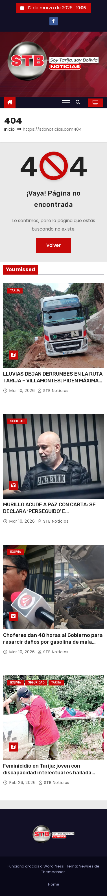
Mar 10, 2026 (22, 390)
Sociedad (17, 421)
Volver (53, 245)
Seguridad (36, 682)
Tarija (15, 290)
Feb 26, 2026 (23, 782)
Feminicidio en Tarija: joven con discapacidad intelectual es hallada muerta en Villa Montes (47, 773)
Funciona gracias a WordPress (36, 866)
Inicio (9, 129)
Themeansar (53, 872)
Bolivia (15, 552)
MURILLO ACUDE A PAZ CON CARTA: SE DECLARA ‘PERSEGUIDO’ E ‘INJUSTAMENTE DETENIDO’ (49, 511)
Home (53, 884)
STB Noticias (53, 390)
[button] (79, 102)
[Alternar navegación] (66, 102)
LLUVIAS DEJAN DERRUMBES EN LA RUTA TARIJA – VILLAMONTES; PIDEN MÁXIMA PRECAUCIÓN (52, 381)
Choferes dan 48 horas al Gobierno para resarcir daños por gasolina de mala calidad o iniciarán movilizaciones (53, 642)
